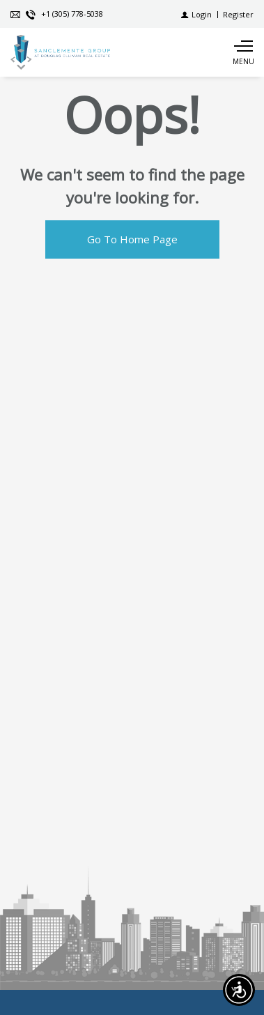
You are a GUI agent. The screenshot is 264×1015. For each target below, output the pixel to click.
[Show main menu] (243, 52)
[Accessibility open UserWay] (239, 990)
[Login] (196, 14)
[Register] (238, 14)
